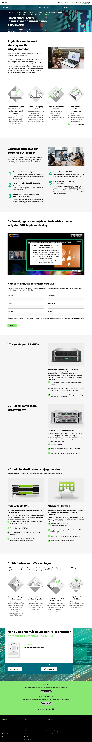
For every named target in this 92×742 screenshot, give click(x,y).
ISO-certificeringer (50, 728)
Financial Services (6, 725)
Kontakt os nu (46, 691)
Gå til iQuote (49, 669)
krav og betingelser (77, 318)
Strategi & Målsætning (29, 739)
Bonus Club (49, 722)
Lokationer (26, 731)
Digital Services (6, 722)
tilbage (12, 12)
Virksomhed (52, 303)
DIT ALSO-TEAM (68, 7)
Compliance (27, 728)
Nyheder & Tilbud (17, 7)
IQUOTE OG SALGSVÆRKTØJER (56, 7)
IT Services (5, 728)
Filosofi (26, 736)
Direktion (26, 722)
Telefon (10, 311)
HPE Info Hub (7, 7)
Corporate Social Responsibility (54, 725)
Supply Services (6, 736)
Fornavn (11, 296)
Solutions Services (6, 733)
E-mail (50, 311)
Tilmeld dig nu (46, 703)
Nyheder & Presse (28, 733)
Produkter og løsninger (31, 7)
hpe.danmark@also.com (35, 647)
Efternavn (51, 296)
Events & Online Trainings (52, 731)
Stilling (10, 303)
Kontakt (60, 2)
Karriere (26, 725)
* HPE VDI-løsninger (77, 124)
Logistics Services (6, 731)
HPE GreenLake (43, 7)
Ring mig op (14, 669)
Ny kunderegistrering (51, 733)
